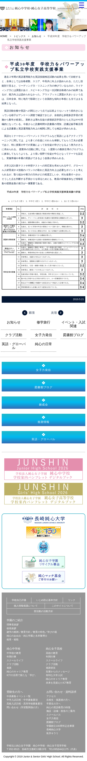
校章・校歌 (13, 639)
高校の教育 (52, 653)
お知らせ (36, 36)
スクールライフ (15, 660)
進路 (9, 667)
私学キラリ (52, 733)
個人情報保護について (26, 605)
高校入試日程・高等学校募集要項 (24, 703)
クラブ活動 (13, 335)
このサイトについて (62, 605)
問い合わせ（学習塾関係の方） (23, 707)
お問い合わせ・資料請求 (61, 691)
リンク (71, 600)
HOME (3, 36)
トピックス (20, 36)
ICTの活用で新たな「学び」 (22, 675)
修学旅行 (43, 322)
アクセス (51, 696)
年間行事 (11, 656)
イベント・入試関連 (73, 324)
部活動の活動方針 (43, 611)
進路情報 (43, 419)
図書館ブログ (73, 335)
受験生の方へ (15, 691)
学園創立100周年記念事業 (60, 725)
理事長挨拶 (13, 624)
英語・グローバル (14, 346)
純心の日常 (43, 344)
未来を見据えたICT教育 (58, 682)
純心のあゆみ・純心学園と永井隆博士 (27, 635)
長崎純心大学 (53, 729)
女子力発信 (43, 335)
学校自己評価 (19, 600)
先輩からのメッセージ (58, 671)
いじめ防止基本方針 (47, 600)
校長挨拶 (11, 628)
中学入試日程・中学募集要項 (22, 699)
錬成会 (43, 402)
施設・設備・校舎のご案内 (60, 711)
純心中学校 (13, 648)
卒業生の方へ (53, 703)
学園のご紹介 (15, 620)
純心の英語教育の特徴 (58, 707)
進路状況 (50, 667)
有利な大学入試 (54, 675)
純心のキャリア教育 (17, 671)
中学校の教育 (14, 653)
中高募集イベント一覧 (19, 696)
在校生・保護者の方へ (58, 699)
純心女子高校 (54, 648)
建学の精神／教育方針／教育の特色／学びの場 (32, 632)
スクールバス (53, 714)
